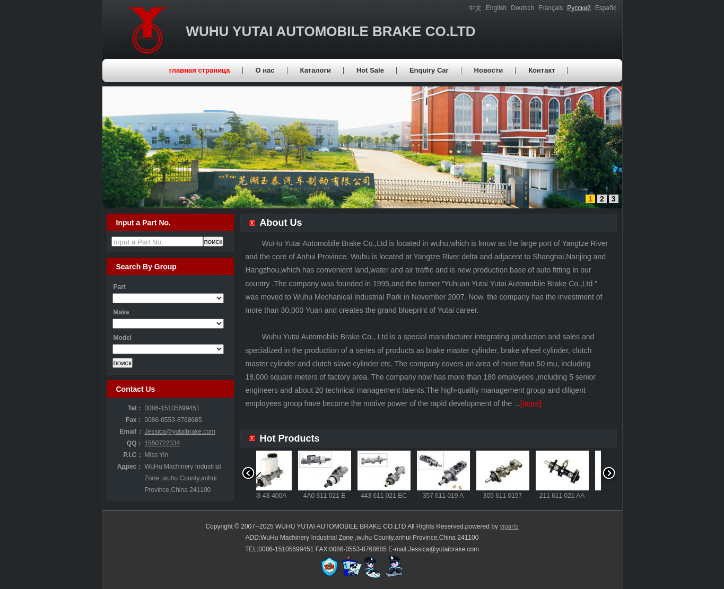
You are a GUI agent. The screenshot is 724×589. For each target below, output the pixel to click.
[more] (531, 403)
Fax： (134, 420)
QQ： (135, 443)
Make (121, 312)
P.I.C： (133, 455)
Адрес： (130, 466)
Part (120, 287)
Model (123, 337)
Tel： (135, 408)
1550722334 (162, 443)
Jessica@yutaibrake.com (180, 431)
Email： (131, 431)
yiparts (509, 526)
